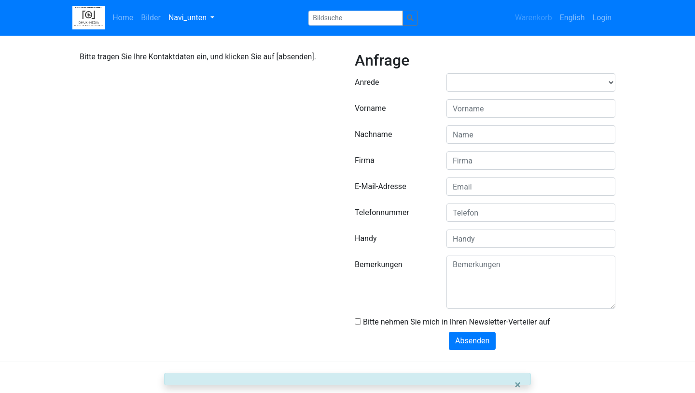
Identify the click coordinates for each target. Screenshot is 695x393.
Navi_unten (188, 17)
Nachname (373, 134)
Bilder (151, 17)
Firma (365, 160)
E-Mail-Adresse (380, 186)
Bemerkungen (378, 264)
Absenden (472, 340)
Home (122, 17)
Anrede (367, 82)
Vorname (370, 108)
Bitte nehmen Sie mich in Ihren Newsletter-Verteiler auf (452, 321)
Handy (366, 238)
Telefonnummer (382, 212)
